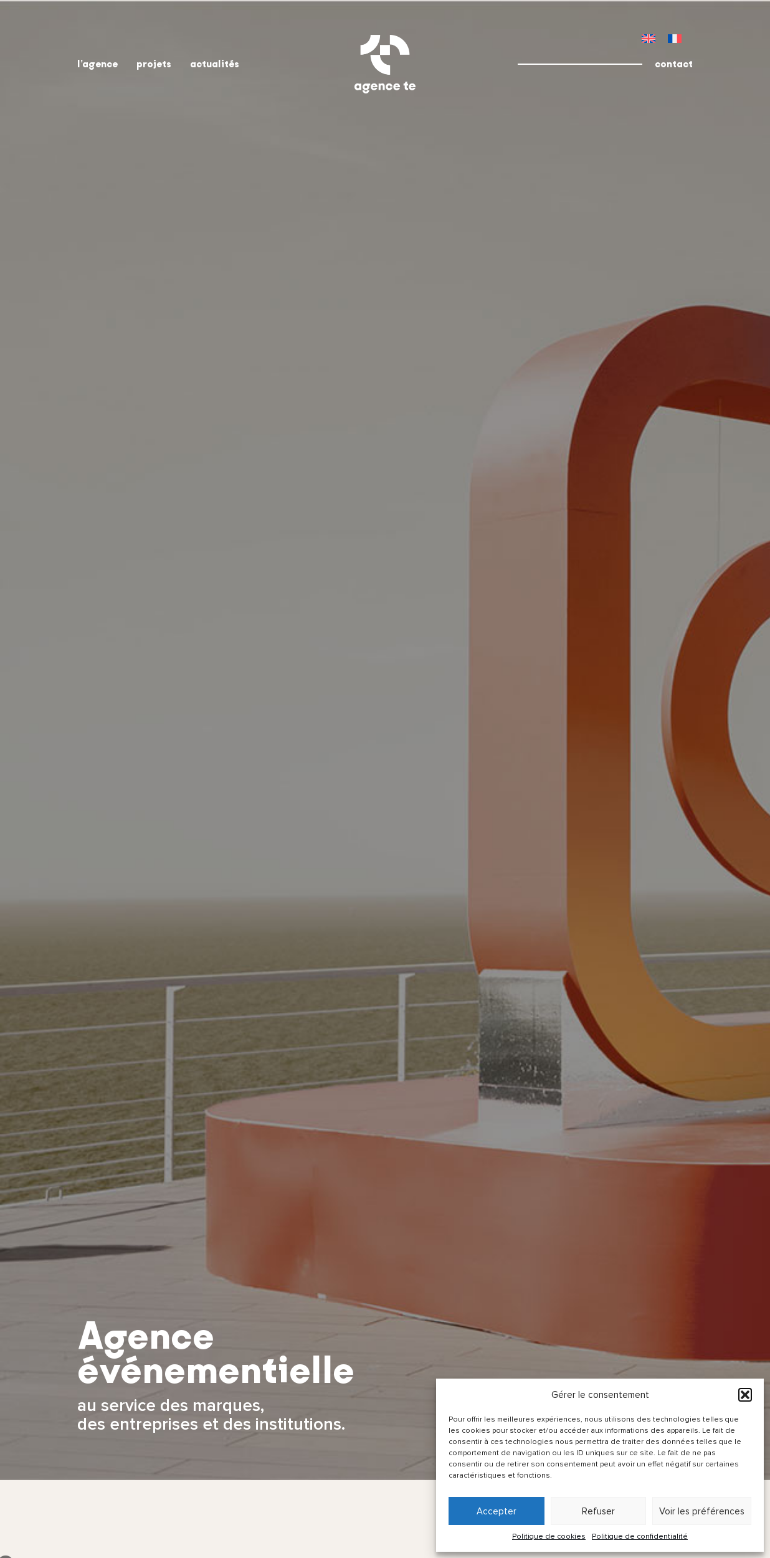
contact (674, 64)
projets (153, 64)
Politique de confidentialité (640, 1536)
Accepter (496, 1511)
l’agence (97, 64)
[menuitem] (648, 38)
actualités (214, 64)
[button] (745, 1395)
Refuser (598, 1511)
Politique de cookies (549, 1536)
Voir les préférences (701, 1511)
